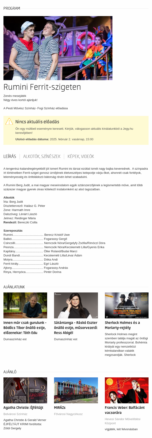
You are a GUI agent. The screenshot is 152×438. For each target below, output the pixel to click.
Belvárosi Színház (15, 414)
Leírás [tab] (9, 156)
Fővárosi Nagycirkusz (68, 414)
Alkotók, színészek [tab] (41, 156)
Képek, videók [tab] (81, 156)
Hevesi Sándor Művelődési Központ (123, 421)
